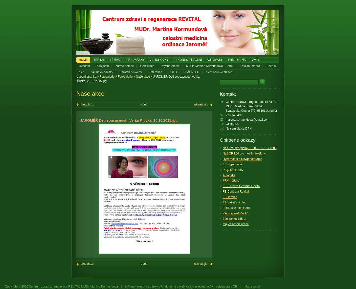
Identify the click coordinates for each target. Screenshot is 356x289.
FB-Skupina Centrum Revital (241, 186)
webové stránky (147, 286)
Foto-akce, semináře (236, 208)
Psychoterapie (170, 66)
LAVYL (255, 60)
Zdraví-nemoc (124, 66)
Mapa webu (252, 286)
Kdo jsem (102, 66)
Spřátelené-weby (131, 72)
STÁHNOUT (191, 72)
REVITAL (99, 60)
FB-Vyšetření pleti (234, 202)
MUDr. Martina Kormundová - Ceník (209, 66)
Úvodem (84, 66)
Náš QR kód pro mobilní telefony (244, 153)
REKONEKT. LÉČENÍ (188, 60)
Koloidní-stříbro (250, 66)
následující (201, 104)
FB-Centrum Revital (236, 191)
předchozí (87, 104)
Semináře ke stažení (219, 72)
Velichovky (159, 60)
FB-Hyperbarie (232, 164)
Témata (115, 60)
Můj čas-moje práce (236, 224)
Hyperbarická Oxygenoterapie (242, 159)
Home (83, 60)
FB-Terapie (230, 197)
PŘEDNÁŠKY (135, 60)
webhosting (186, 286)
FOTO (173, 72)
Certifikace (147, 66)
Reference (155, 72)
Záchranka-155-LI (234, 219)
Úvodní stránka (86, 76)
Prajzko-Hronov (233, 170)
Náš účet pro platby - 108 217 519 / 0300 (249, 148)
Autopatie (215, 60)
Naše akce (143, 76)
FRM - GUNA (236, 60)
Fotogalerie (107, 76)
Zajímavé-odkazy (101, 72)
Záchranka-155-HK (235, 213)
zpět (144, 104)
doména (170, 286)
